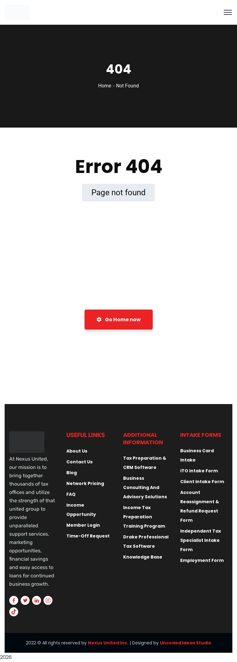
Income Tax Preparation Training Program (144, 516)
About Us (76, 451)
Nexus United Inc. (108, 643)
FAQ (71, 494)
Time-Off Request (88, 536)
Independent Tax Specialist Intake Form (200, 540)
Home (104, 86)
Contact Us (79, 462)
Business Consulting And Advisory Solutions (145, 487)
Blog (71, 473)
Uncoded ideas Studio (185, 643)
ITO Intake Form (199, 471)
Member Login (83, 525)
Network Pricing (85, 483)
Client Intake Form (202, 482)
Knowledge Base (142, 557)
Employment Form (202, 560)
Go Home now (119, 319)
